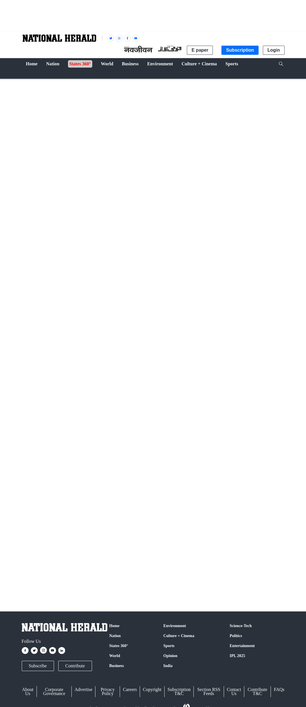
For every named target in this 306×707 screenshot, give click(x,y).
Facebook (66, 490)
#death (209, 329)
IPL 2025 (237, 656)
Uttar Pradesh (35, 577)
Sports (169, 646)
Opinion (170, 656)
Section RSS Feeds (208, 691)
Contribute (75, 665)
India (29, 83)
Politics (236, 636)
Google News (114, 490)
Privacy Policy (108, 691)
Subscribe (38, 665)
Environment (174, 626)
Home (114, 626)
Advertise (83, 689)
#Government (166, 329)
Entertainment (242, 646)
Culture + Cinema (178, 636)
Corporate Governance (54, 691)
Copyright (152, 689)
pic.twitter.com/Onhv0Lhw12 (49, 336)
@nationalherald (123, 501)
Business (116, 666)
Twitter (88, 490)
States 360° (118, 646)
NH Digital (53, 253)
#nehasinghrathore (55, 329)
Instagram (144, 490)
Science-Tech (241, 626)
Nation (115, 636)
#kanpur (80, 329)
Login (273, 50)
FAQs (279, 689)
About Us (27, 691)
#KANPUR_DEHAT (108, 329)
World (114, 656)
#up (132, 329)
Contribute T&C (257, 691)
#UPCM (144, 329)
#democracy (191, 329)
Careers (130, 689)
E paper (199, 50)
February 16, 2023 (118, 342)
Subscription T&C (179, 691)
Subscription (240, 50)
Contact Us (234, 691)
